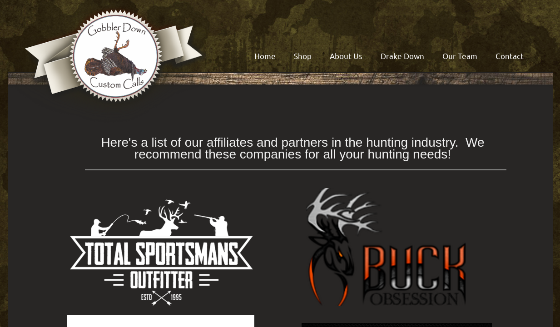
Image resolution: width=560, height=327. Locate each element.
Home (265, 55)
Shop (303, 55)
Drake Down (402, 55)
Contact (510, 55)
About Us (346, 55)
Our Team (459, 55)
